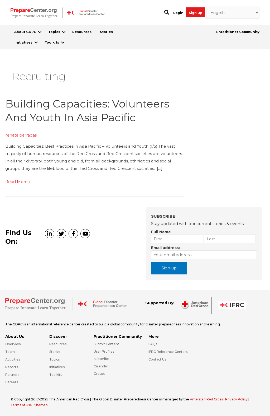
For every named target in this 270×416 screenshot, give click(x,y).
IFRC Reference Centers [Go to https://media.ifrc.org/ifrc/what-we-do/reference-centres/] (167, 352)
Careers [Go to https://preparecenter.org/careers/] (11, 382)
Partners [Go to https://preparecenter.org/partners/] (12, 375)
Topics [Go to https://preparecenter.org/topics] (54, 359)
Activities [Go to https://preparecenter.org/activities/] (12, 359)
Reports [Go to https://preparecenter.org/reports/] (11, 367)
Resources (81, 32)
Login (178, 13)
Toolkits (52, 42)
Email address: (165, 248)
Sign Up (195, 13)
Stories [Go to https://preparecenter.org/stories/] (54, 352)
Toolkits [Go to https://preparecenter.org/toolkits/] (55, 375)
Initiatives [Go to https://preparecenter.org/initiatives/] (57, 367)
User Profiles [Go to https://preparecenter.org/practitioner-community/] (104, 351)
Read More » (18, 181)
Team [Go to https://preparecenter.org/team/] (10, 352)
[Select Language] (233, 13)
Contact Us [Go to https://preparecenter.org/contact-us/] (157, 359)
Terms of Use (21, 405)
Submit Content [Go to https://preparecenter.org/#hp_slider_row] (106, 344)
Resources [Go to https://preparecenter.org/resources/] (57, 344)
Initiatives (23, 42)
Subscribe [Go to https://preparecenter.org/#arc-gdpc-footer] (101, 359)
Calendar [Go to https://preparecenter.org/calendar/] (101, 366)
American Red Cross (207, 399)
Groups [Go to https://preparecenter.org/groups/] (99, 374)
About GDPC (25, 32)
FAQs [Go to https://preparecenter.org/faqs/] (152, 344)
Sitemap (40, 405)
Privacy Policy (236, 399)
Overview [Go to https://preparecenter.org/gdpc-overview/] (13, 344)
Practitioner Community (237, 32)
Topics (54, 32)
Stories (106, 32)
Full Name (161, 232)
